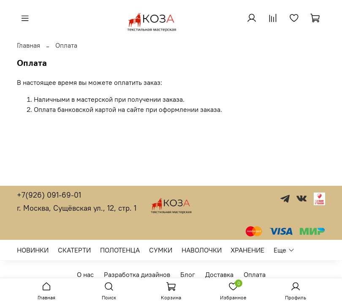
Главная (28, 45)
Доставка (219, 274)
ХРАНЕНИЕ (247, 250)
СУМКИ (160, 250)
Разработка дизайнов (137, 274)
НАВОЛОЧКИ (202, 250)
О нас (85, 274)
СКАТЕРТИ (74, 250)
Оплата (255, 274)
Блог (187, 274)
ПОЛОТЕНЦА (120, 250)
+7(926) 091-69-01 (49, 195)
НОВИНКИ (33, 250)
